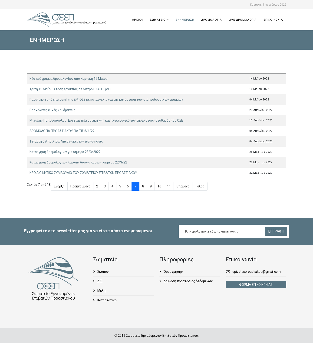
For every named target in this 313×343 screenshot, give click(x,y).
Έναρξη (59, 186)
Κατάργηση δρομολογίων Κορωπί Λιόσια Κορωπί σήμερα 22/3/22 (78, 162)
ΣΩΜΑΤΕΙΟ (158, 19)
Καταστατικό (107, 300)
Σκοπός (103, 271)
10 (159, 186)
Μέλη (101, 291)
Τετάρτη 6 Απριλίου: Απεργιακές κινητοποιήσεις (66, 141)
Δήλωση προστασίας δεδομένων (188, 281)
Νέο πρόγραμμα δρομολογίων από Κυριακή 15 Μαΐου (69, 78)
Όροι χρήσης (173, 271)
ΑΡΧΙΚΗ (137, 19)
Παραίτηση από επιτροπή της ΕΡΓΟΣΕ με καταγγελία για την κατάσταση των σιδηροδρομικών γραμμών (106, 99)
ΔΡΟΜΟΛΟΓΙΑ (211, 19)
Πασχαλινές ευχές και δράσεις (53, 110)
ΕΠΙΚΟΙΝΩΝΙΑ (273, 19)
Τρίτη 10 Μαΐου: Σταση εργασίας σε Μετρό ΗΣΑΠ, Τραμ (70, 89)
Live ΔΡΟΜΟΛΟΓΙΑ (243, 19)
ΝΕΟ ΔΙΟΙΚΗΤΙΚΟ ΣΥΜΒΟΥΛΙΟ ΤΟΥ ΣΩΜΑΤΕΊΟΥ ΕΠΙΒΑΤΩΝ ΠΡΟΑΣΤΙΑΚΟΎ (83, 173)
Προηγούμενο (80, 186)
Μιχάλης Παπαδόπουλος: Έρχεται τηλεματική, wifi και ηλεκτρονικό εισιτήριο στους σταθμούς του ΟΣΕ (106, 120)
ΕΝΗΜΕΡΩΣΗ (185, 19)
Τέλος (199, 186)
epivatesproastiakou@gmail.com (256, 271)
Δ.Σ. (100, 281)
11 (169, 186)
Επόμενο (183, 186)
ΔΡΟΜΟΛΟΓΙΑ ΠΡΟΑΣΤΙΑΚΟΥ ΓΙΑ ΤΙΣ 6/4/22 (62, 131)
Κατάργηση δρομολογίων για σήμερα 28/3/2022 (65, 152)
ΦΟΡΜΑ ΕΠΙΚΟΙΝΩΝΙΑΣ (256, 284)
